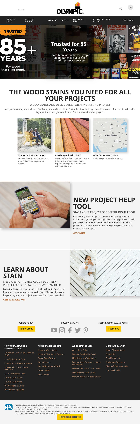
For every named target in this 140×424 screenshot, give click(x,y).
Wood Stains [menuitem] (44, 370)
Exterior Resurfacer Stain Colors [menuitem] (86, 376)
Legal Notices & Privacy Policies (26, 407)
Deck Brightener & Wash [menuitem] (49, 366)
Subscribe (127, 20)
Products (52, 20)
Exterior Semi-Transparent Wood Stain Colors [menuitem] (86, 363)
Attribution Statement (91, 407)
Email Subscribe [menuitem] (113, 358)
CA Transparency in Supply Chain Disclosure (115, 407)
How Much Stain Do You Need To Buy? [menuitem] (19, 353)
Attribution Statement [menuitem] (115, 362)
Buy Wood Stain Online (101, 20)
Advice (65, 20)
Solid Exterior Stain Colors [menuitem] (83, 372)
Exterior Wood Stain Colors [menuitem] (84, 354)
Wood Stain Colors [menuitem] (80, 350)
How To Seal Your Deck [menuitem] (15, 359)
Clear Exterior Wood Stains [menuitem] (84, 358)
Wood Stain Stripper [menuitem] (47, 358)
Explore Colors (29, 20)
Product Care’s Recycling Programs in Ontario (31, 409)
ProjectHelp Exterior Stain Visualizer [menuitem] (16, 368)
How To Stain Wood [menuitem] (13, 381)
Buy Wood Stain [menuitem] (113, 370)
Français (21, 10)
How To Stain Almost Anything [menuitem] (18, 363)
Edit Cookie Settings (70, 417)
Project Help (11, 20)
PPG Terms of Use (45, 407)
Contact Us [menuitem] (110, 354)
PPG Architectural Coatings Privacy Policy (67, 407)
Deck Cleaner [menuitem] (44, 362)
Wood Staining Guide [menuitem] (14, 389)
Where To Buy (78, 20)
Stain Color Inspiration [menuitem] (15, 373)
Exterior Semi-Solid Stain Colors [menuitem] (86, 368)
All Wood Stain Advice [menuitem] (14, 385)
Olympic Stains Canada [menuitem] (117, 366)
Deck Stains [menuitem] (43, 374)
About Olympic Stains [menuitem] (115, 350)
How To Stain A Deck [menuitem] (14, 377)
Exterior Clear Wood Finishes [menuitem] (51, 354)
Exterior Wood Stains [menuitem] (47, 350)
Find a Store (26, 328)
